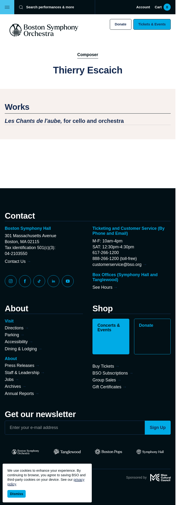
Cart (163, 7)
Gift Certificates (106, 387)
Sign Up (158, 427)
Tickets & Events (152, 24)
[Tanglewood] (67, 452)
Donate (120, 24)
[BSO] (25, 452)
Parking (12, 334)
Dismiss (16, 494)
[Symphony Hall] (150, 452)
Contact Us (15, 261)
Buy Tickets (103, 366)
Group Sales (104, 380)
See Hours (102, 287)
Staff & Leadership (22, 372)
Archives (13, 386)
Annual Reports (19, 393)
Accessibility (16, 341)
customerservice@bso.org (116, 264)
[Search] (51, 7)
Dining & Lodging (21, 348)
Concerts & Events (108, 327)
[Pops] (108, 452)
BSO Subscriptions (110, 373)
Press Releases (19, 365)
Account (143, 7)
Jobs (9, 379)
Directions (14, 328)
